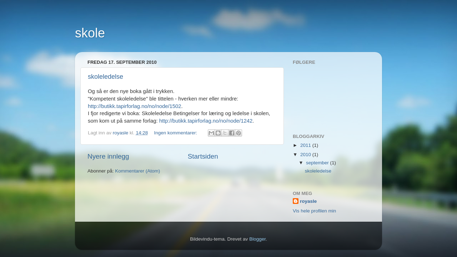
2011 (306, 145)
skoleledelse (105, 76)
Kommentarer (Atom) (137, 171)
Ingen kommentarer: (176, 132)
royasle (308, 201)
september (318, 162)
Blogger (257, 239)
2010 (306, 154)
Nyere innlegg (108, 156)
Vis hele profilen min (314, 211)
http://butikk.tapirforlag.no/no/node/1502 (134, 106)
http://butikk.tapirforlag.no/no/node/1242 (206, 121)
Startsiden (203, 156)
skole (90, 33)
